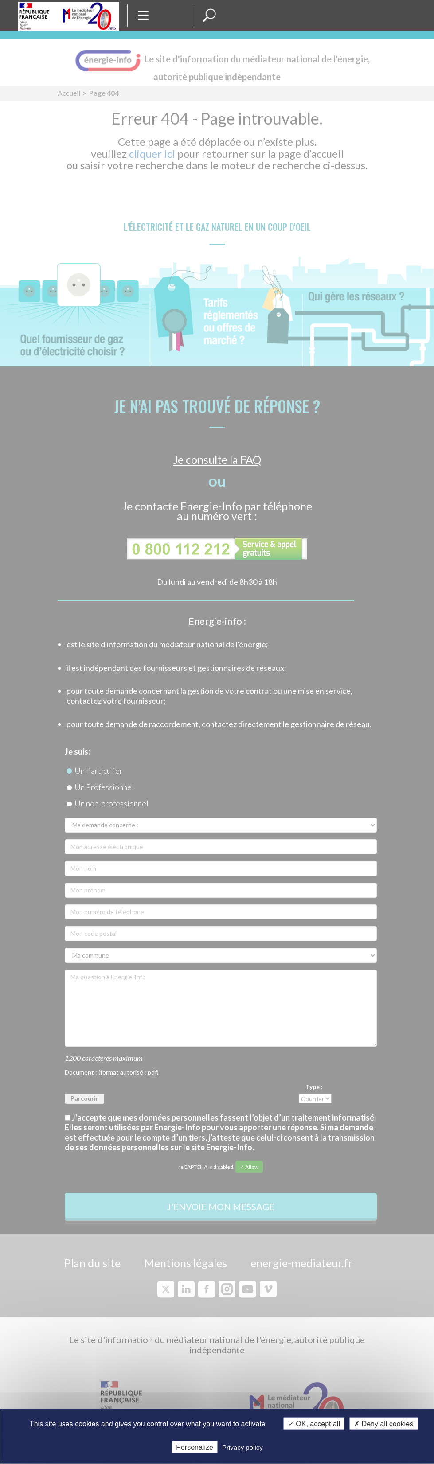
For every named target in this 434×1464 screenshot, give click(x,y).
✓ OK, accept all (314, 1424)
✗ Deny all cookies (383, 1424)
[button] (209, 15)
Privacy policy (242, 1447)
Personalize (194, 1447)
